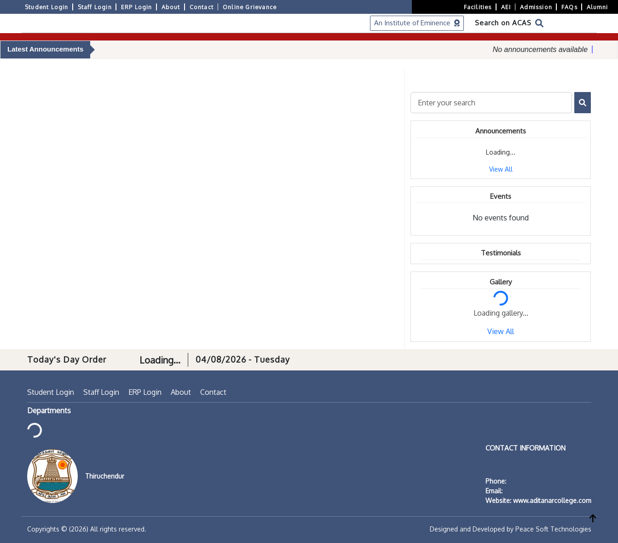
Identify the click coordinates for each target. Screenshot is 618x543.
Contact (202, 7)
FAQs (569, 7)
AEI (506, 7)
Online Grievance (250, 7)
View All (501, 169)
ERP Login (136, 7)
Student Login (47, 7)
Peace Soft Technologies (553, 529)
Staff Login (95, 7)
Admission (536, 7)
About (171, 7)
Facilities (478, 7)
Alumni (597, 7)
